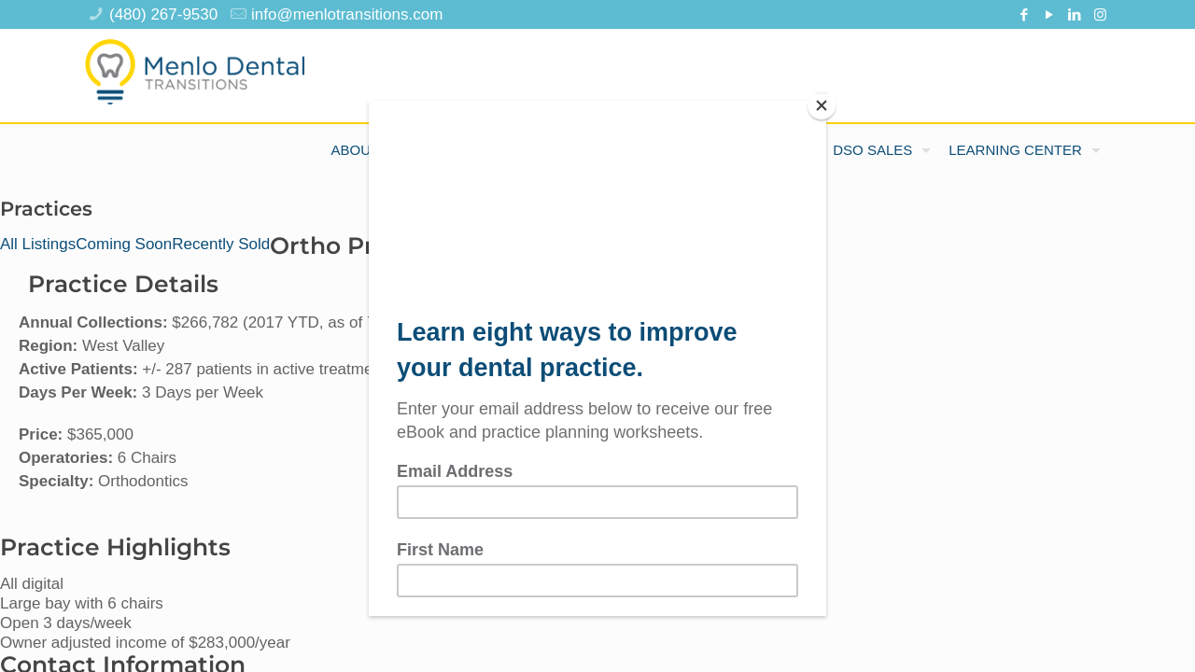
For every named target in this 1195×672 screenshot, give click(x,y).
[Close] (822, 105)
